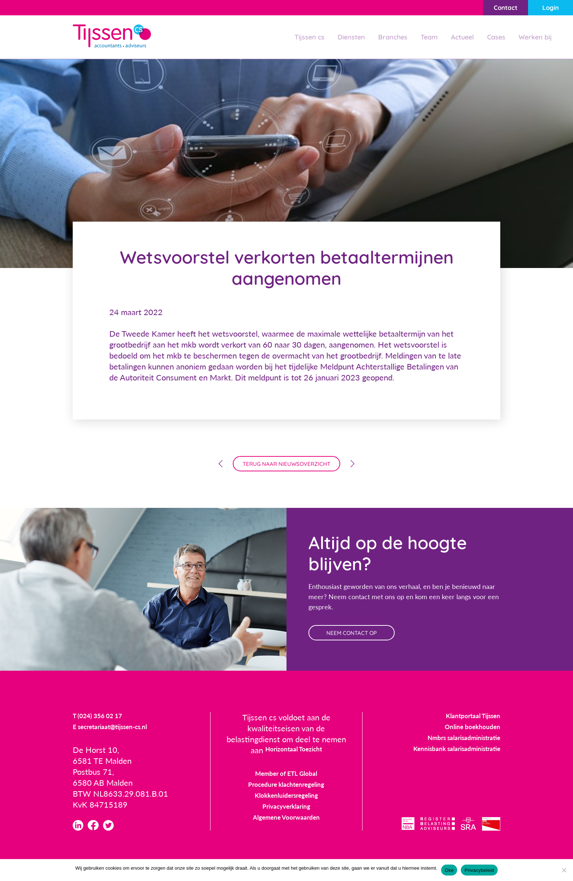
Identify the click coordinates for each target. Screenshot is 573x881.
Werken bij (533, 37)
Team (420, 37)
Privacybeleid (479, 870)
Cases (492, 37)
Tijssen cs (292, 37)
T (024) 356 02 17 (104, 725)
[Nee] (564, 870)
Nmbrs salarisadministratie (453, 746)
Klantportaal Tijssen (465, 724)
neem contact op (362, 639)
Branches (382, 37)
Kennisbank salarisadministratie (444, 757)
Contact (490, 8)
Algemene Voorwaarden (286, 826)
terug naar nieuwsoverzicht (286, 466)
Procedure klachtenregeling (286, 793)
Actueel (455, 37)
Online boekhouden (465, 735)
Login (545, 8)
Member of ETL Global (286, 782)
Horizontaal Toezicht (293, 758)
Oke (449, 870)
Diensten (337, 37)
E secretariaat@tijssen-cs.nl (122, 736)
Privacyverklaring (286, 815)
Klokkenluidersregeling (286, 804)
